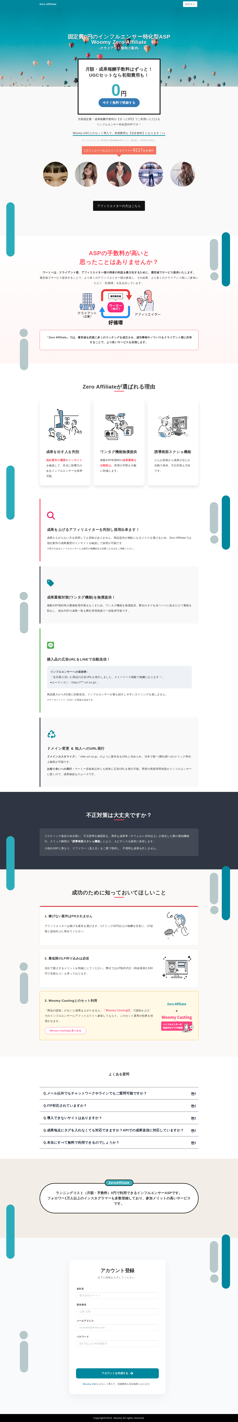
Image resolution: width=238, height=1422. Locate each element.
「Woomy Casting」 (118, 1010)
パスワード (83, 1337)
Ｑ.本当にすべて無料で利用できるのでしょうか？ (81, 1142)
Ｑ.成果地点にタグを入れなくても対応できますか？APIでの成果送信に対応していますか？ (113, 1130)
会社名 (80, 1288)
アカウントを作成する (117, 1373)
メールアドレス (85, 1321)
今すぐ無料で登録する (119, 102)
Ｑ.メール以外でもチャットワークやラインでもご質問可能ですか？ (95, 1093)
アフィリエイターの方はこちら (119, 206)
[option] (55, 174)
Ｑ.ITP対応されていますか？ (65, 1105)
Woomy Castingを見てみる (65, 1030)
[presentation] (124, 1357)
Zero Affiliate (48, 4)
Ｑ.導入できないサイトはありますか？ (72, 1118)
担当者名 (81, 1304)
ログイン (190, 4)
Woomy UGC (90, 1384)
